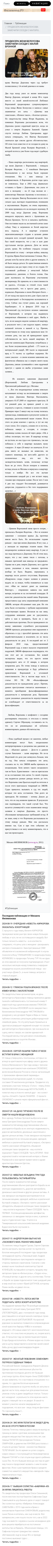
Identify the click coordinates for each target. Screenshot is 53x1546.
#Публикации (11, 908)
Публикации (20, 23)
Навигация (40, 3)
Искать (21, 4)
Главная (8, 23)
